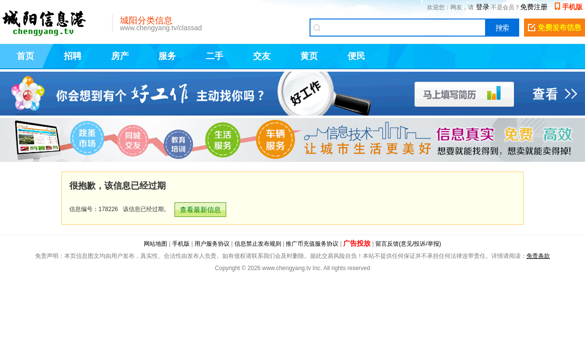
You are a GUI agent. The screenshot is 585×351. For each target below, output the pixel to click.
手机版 (572, 7)
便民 (356, 56)
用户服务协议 (212, 243)
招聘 (72, 56)
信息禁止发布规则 (257, 243)
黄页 (309, 56)
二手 (214, 56)
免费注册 (533, 7)
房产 (120, 56)
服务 (167, 56)
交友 (262, 56)
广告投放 (356, 243)
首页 (25, 56)
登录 (482, 7)
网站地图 (155, 243)
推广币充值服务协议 (312, 243)
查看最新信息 (200, 210)
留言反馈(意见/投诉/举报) (408, 243)
